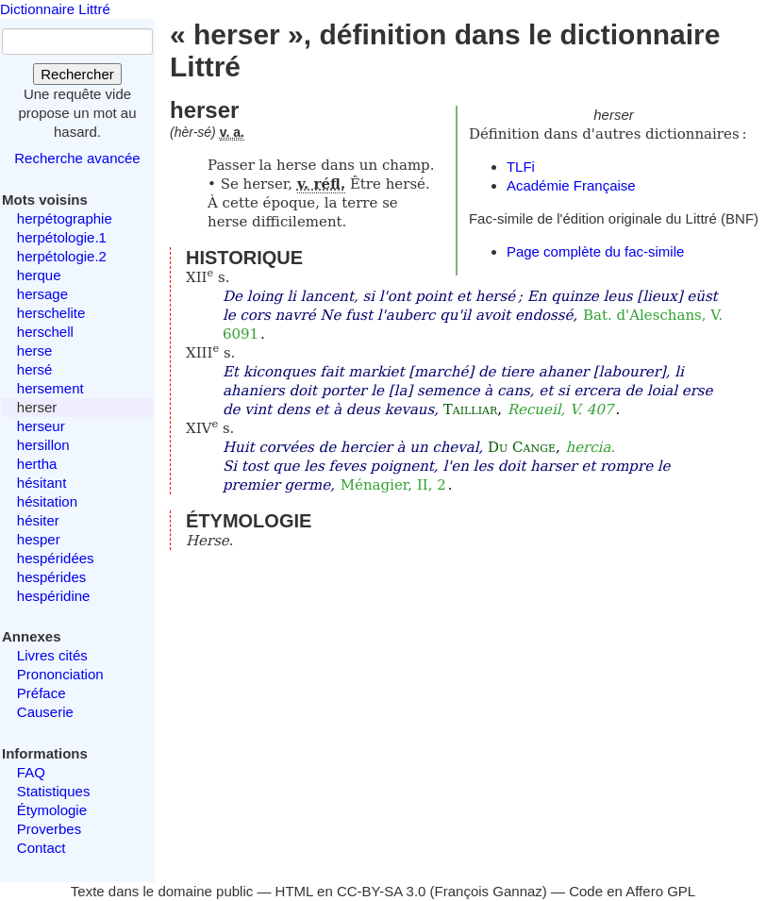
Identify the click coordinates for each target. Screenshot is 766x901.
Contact (41, 848)
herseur (41, 426)
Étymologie (52, 810)
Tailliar (470, 409)
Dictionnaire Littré (55, 9)
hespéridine (54, 596)
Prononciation (60, 674)
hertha (37, 464)
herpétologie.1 (62, 237)
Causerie (45, 712)
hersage (42, 294)
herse (35, 350)
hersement (50, 388)
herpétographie (64, 218)
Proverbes (49, 829)
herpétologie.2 (62, 256)
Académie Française (571, 185)
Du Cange (522, 447)
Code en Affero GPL (632, 891)
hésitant (42, 483)
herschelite (51, 313)
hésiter (38, 520)
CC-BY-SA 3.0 (381, 891)
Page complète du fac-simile (595, 251)
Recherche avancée (77, 158)
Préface (41, 693)
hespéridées (55, 558)
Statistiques (54, 791)
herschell (45, 332)
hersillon (43, 445)
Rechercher (77, 74)
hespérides (51, 577)
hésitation (47, 501)
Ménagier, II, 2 (393, 484)
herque (39, 275)
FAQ (31, 772)
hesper (38, 539)
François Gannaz (488, 891)
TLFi (521, 167)
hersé (35, 369)
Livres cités (52, 655)
